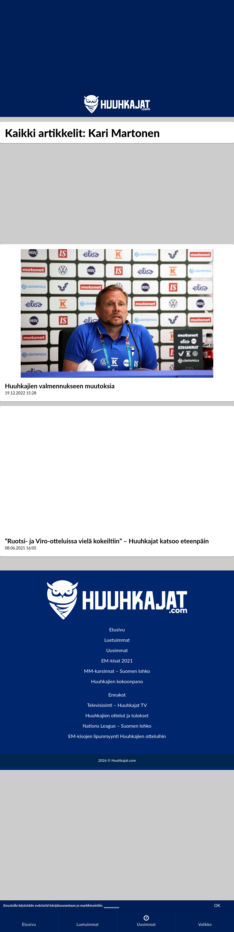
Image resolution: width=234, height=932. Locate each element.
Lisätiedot (111, 905)
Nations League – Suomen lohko (117, 726)
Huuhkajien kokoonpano (117, 681)
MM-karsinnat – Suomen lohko (117, 671)
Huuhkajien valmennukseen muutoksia (60, 386)
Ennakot (117, 694)
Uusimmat (117, 650)
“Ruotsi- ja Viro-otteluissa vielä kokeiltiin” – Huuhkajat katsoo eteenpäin (107, 541)
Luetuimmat (116, 640)
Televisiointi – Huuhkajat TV (117, 705)
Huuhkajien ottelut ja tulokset (116, 715)
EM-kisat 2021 (117, 660)
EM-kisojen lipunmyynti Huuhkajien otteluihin (117, 736)
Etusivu (117, 629)
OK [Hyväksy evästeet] (217, 905)
